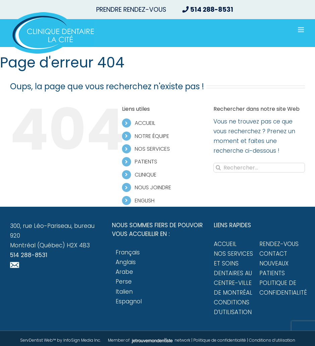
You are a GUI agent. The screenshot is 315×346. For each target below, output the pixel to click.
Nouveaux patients (274, 268)
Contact (273, 254)
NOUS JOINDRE (153, 187)
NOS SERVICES (152, 149)
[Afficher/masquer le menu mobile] (301, 29)
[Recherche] (218, 167)
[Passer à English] (169, 200)
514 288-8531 (28, 255)
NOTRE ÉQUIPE (152, 136)
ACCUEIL (145, 123)
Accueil (225, 244)
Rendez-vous (279, 244)
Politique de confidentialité (282, 288)
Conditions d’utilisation (233, 307)
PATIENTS (146, 161)
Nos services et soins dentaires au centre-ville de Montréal (233, 273)
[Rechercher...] (259, 167)
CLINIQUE (145, 175)
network (160, 340)
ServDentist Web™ (38, 340)
